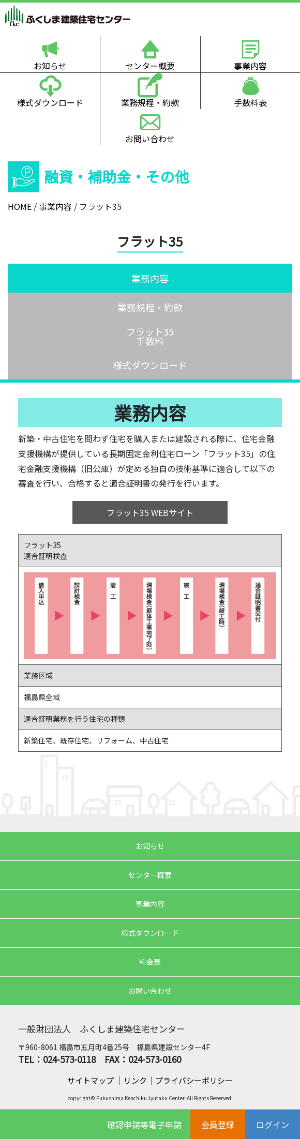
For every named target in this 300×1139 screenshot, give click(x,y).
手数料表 (250, 102)
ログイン (272, 1124)
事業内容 (250, 65)
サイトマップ (91, 1080)
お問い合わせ (150, 138)
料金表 (150, 961)
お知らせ (50, 65)
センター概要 (150, 65)
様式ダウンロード (50, 102)
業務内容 (150, 278)
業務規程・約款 (150, 102)
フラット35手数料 (150, 336)
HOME (20, 206)
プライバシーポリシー (194, 1080)
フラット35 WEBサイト (150, 512)
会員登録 (217, 1124)
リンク (135, 1080)
